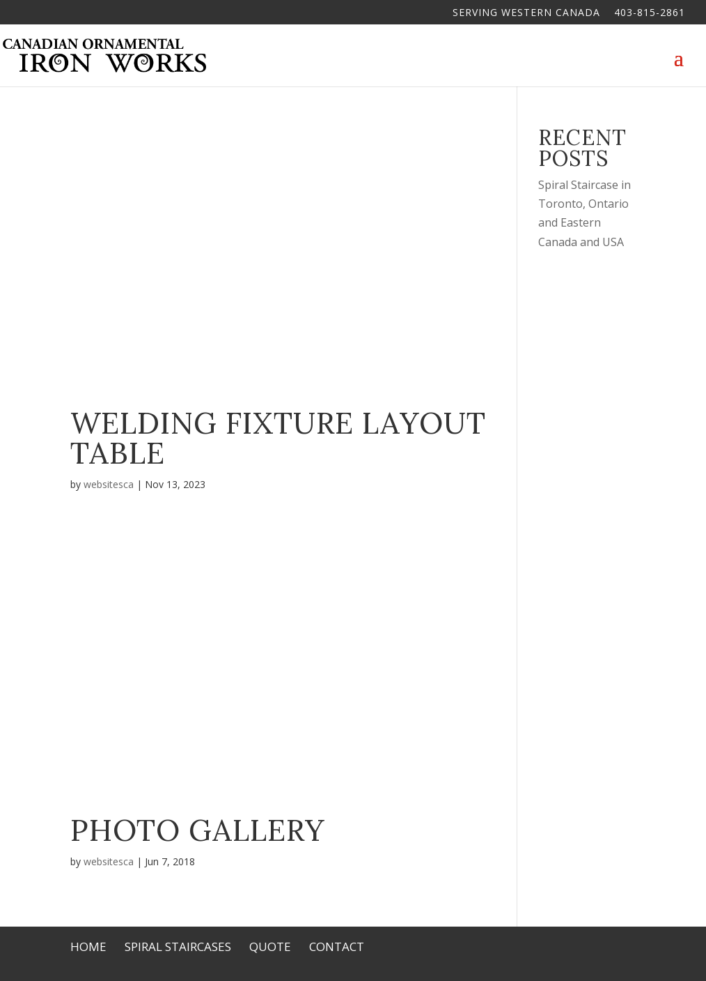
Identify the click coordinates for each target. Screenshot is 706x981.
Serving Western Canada (526, 13)
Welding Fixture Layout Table (278, 438)
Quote (270, 946)
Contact (336, 946)
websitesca (109, 484)
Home (88, 946)
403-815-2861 (649, 13)
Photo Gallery (197, 830)
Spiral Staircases (178, 946)
